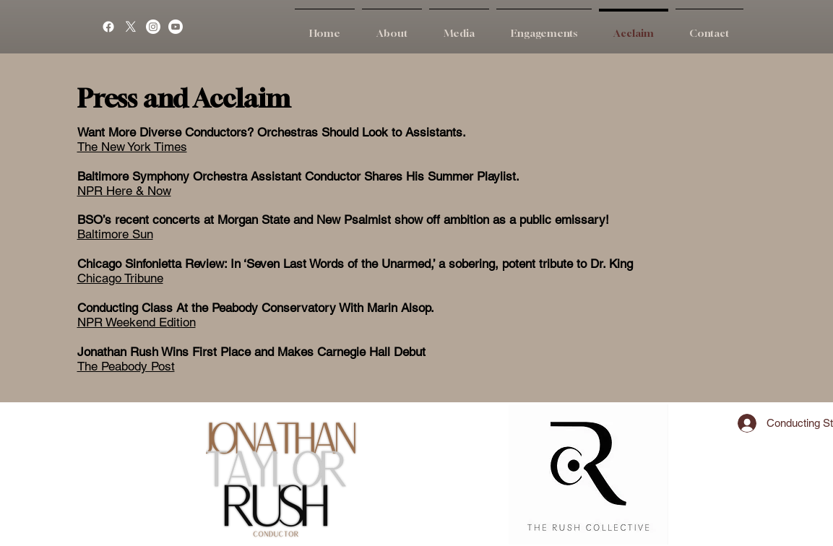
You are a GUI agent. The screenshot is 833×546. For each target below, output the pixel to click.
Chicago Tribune (120, 278)
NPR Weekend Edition (136, 322)
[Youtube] (175, 27)
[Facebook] (108, 27)
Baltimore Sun (115, 234)
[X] (131, 27)
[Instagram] (153, 27)
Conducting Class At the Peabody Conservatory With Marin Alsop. (255, 307)
